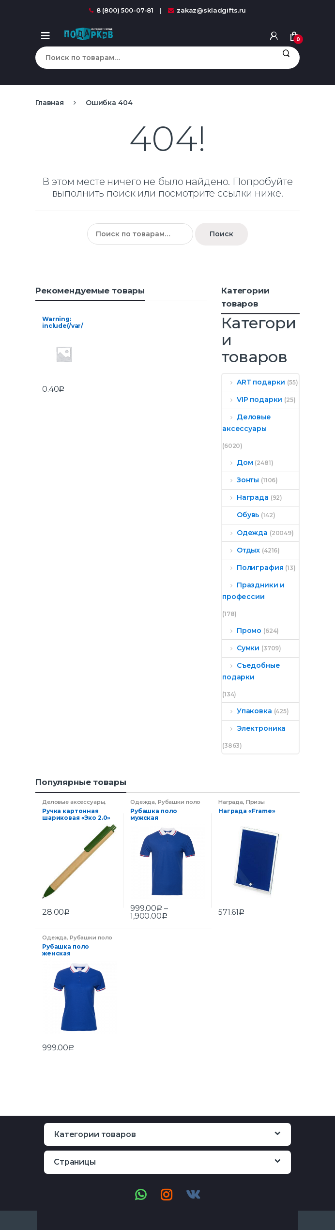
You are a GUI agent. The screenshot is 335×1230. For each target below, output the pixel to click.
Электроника (254, 728)
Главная (49, 102)
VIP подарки (252, 399)
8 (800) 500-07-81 (121, 10)
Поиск (286, 57)
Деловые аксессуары (246, 423)
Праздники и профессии (253, 591)
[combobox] (153, 57)
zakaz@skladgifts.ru (207, 10)
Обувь (240, 514)
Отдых (241, 550)
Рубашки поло (179, 802)
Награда (245, 497)
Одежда (245, 532)
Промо (241, 630)
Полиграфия (252, 567)
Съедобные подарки (251, 671)
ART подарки (253, 382)
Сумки (240, 648)
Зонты (240, 480)
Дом (237, 462)
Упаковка (247, 711)
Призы (255, 802)
